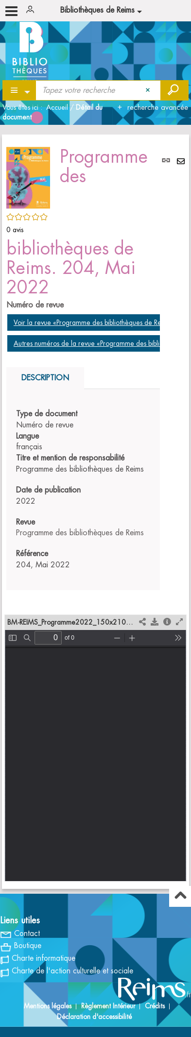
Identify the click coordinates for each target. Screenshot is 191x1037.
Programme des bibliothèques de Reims (80, 533)
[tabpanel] (83, 489)
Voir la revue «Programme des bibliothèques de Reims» (94, 322)
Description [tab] (45, 378)
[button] (28, 176)
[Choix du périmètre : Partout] (19, 90)
